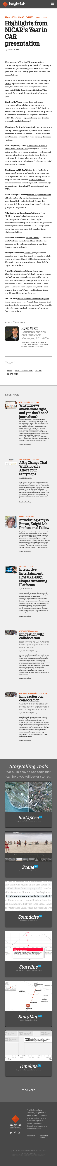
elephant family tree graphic (35, 118)
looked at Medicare (43, 127)
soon (7, 87)
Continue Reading (25, 444)
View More (28, 1090)
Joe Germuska (26, 478)
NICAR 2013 (12, 374)
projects (26, 402)
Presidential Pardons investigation (33, 299)
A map (38, 201)
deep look (33, 102)
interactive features (26, 293)
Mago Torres (26, 651)
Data (9, 370)
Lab (20, 402)
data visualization (24, 370)
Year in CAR (25, 62)
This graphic (46, 305)
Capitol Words (11, 265)
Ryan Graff (13, 49)
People (21, 517)
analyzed (28, 253)
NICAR (21, 17)
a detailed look (32, 237)
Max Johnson (26, 589)
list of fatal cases (35, 161)
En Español (34, 693)
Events (29, 17)
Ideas (21, 566)
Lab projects (24, 631)
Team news (10, 17)
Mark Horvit (33, 80)
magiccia (36, 651)
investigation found (29, 271)
